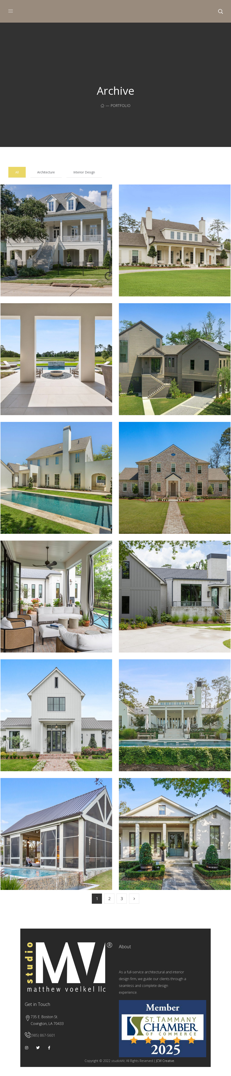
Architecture (46, 172)
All (17, 172)
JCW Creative (165, 1061)
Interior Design (84, 172)
